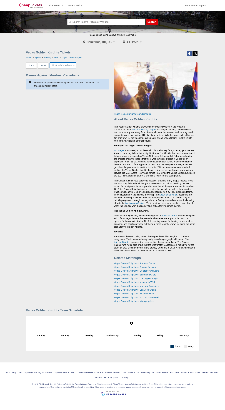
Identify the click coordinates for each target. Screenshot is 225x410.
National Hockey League (144, 129)
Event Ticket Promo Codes (206, 372)
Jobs (124, 372)
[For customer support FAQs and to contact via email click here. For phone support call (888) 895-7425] (195, 5)
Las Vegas (119, 150)
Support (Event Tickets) (64, 372)
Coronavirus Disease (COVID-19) (89, 372)
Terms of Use (100, 377)
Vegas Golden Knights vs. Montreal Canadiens (136, 286)
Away (43, 65)
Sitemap (124, 377)
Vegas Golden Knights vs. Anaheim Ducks (134, 263)
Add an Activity (187, 372)
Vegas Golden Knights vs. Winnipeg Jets (133, 301)
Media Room (133, 372)
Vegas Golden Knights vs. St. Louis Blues (134, 293)
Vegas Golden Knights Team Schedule (132, 114)
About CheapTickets (13, 372)
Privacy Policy (114, 377)
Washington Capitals (135, 203)
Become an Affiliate (160, 372)
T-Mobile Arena (169, 215)
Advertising (145, 372)
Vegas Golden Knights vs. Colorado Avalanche (136, 271)
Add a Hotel (174, 372)
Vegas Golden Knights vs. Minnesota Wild (134, 282)
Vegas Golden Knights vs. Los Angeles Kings (136, 278)
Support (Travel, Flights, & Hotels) (38, 372)
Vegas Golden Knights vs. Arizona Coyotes (135, 267)
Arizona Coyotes (122, 242)
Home (31, 65)
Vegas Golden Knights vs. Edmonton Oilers (135, 274)
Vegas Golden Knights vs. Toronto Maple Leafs (137, 297)
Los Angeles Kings (168, 194)
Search (151, 21)
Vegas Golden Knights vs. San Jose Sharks (135, 290)
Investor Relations (112, 372)
